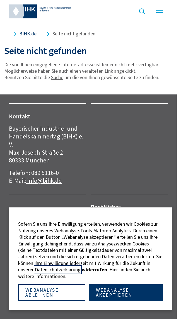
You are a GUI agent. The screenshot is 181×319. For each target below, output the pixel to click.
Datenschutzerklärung (58, 269)
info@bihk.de (44, 181)
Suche (57, 77)
